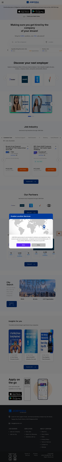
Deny (38, 245)
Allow (23, 245)
